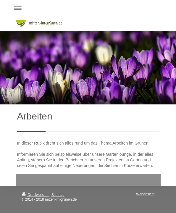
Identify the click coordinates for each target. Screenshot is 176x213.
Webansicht (145, 194)
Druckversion (36, 195)
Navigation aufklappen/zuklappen (88, 7)
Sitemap (57, 195)
